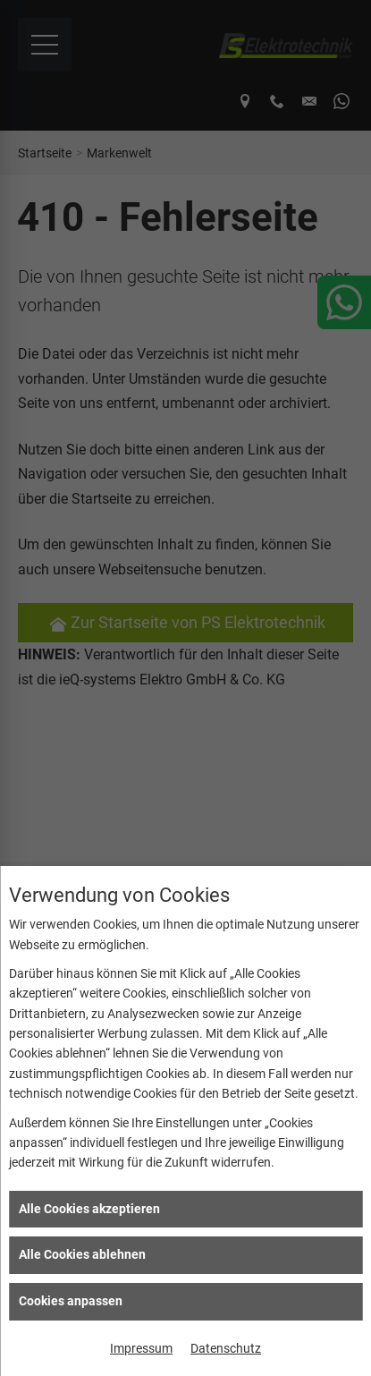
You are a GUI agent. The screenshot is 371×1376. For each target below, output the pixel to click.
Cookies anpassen (70, 1301)
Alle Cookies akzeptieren (89, 1209)
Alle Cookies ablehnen (82, 1254)
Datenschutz (225, 1348)
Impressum (141, 1348)
